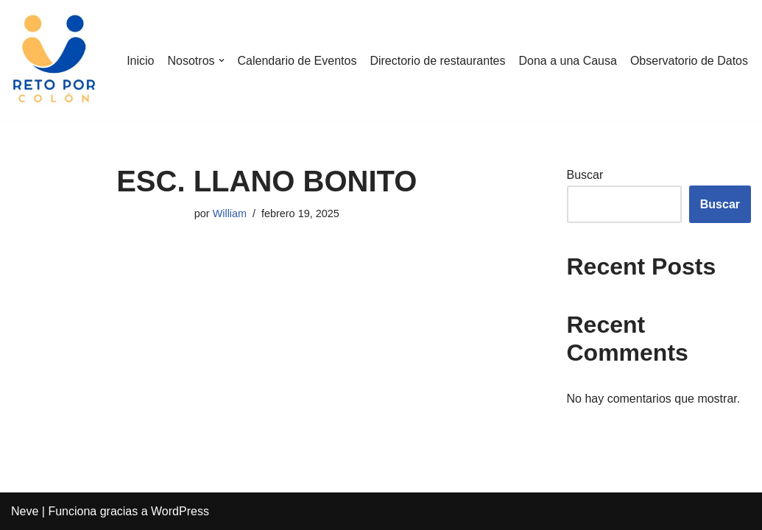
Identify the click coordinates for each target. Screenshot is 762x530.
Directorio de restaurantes (437, 60)
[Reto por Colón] (55, 60)
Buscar (585, 175)
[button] (222, 60)
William (230, 213)
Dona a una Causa (567, 60)
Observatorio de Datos (689, 60)
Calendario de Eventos (297, 60)
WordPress (180, 511)
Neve (24, 511)
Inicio (140, 60)
